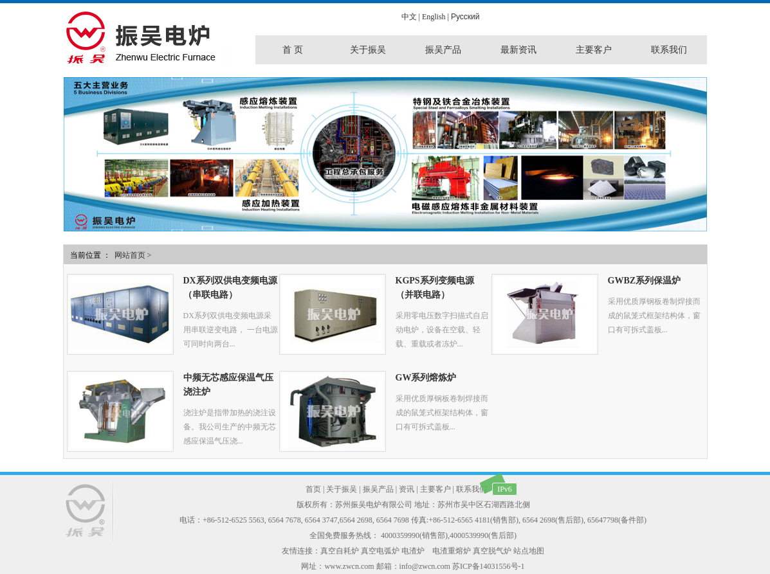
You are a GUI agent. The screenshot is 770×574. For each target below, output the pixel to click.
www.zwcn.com (349, 566)
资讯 (406, 489)
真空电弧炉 (380, 550)
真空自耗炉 (339, 550)
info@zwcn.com (424, 566)
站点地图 (528, 550)
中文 (409, 16)
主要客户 (435, 489)
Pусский (465, 16)
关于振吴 (341, 489)
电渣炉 (413, 550)
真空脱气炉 (492, 550)
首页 (313, 489)
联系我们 (471, 489)
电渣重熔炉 (451, 550)
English (434, 16)
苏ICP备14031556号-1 (488, 566)
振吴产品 (378, 489)
